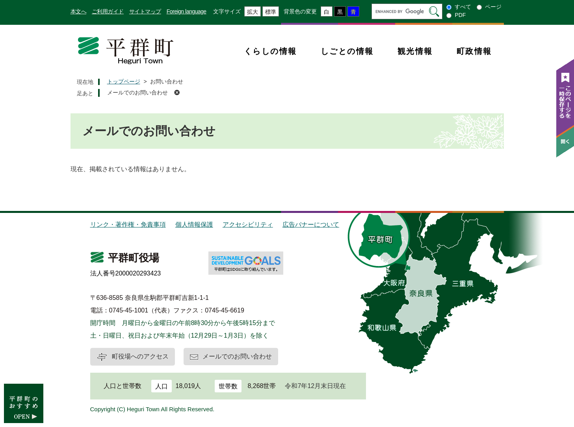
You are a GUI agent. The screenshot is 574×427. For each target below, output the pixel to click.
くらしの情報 (270, 51)
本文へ (79, 11)
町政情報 (474, 51)
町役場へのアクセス (140, 356)
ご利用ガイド (108, 11)
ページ (493, 7)
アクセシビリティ (248, 224)
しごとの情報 (347, 51)
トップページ (123, 81)
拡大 (252, 12)
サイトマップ (145, 11)
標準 (270, 12)
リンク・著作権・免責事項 (128, 224)
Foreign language (186, 11)
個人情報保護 (194, 224)
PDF (460, 15)
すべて (463, 7)
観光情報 (415, 51)
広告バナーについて (310, 224)
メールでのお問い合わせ (137, 92)
